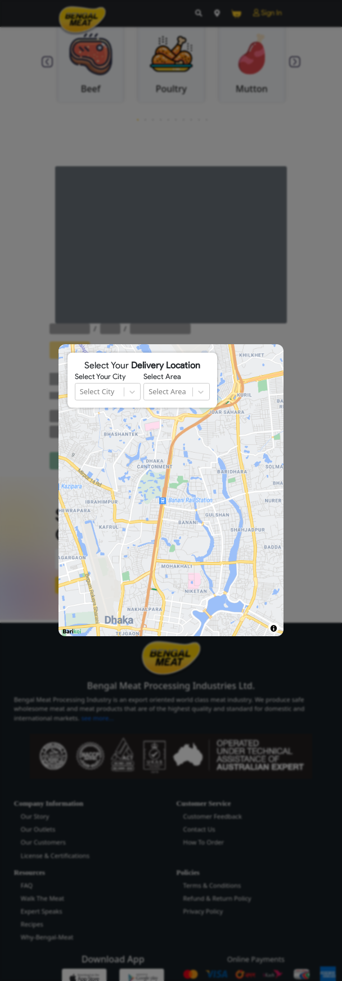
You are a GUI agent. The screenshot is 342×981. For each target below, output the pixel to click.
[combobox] (81, 391)
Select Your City (100, 377)
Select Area (162, 377)
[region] (171, 490)
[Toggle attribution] (273, 628)
